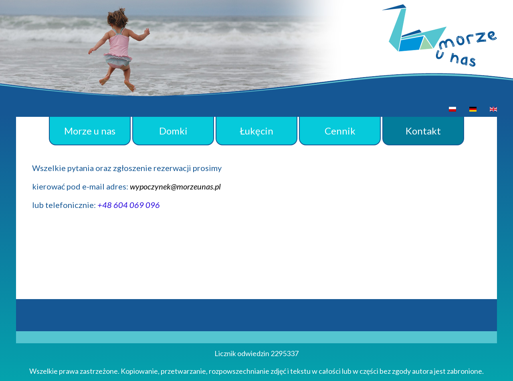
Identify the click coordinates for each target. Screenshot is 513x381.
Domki (173, 131)
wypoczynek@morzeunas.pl (175, 186)
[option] (452, 109)
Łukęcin (256, 131)
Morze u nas (89, 131)
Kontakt (423, 131)
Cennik (340, 131)
